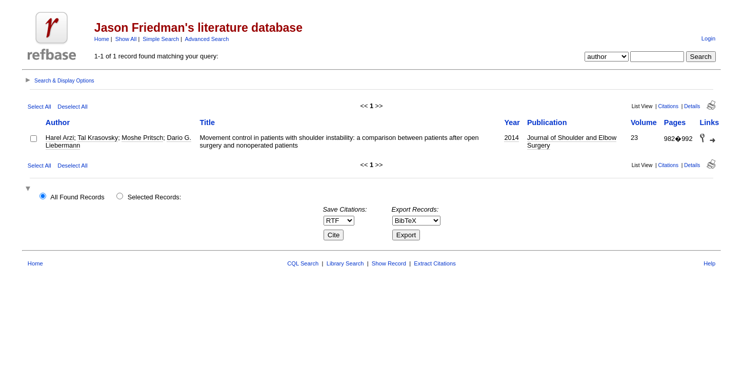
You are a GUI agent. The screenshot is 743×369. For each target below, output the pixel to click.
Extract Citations (434, 263)
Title (207, 122)
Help (709, 263)
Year (511, 122)
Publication (547, 122)
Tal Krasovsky (97, 137)
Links (709, 122)
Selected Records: (155, 197)
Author (58, 122)
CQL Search (302, 263)
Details (692, 106)
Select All (39, 107)
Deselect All (72, 107)
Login (708, 38)
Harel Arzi (60, 137)
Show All (126, 39)
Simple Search (161, 39)
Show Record (389, 263)
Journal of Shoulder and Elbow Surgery (571, 141)
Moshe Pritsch (142, 137)
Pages (675, 122)
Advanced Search (207, 39)
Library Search (345, 263)
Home (101, 39)
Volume (644, 122)
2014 (511, 137)
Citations (668, 106)
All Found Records (77, 197)
